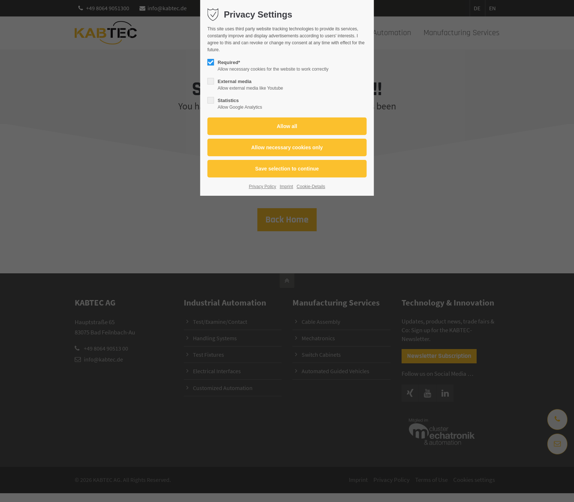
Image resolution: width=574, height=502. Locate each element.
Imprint (286, 186)
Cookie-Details (311, 186)
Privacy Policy (262, 186)
